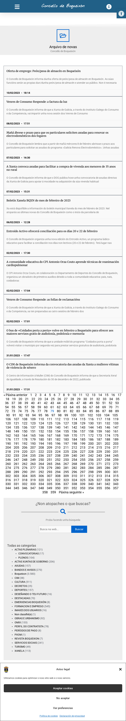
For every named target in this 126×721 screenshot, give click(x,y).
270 (91, 464)
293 (49, 472)
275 (16, 468)
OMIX (18, 622)
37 (13, 403)
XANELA (19, 650)
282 (74, 468)
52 (110, 403)
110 (41, 419)
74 (20, 411)
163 (16, 435)
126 (57, 423)
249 (33, 460)
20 (20, 399)
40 (33, 403)
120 (8, 423)
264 (41, 464)
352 (74, 488)
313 (99, 476)
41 (39, 403)
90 (8, 415)
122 (24, 423)
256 (91, 460)
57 (26, 407)
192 (24, 443)
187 (99, 439)
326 (91, 480)
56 (20, 407)
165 (33, 435)
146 (107, 427)
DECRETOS (21, 586)
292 (41, 472)
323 (66, 480)
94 (34, 415)
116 (91, 419)
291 (33, 472)
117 (99, 419)
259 (115, 460)
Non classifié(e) (23, 614)
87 (104, 411)
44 (58, 403)
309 (66, 476)
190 (8, 443)
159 (99, 431)
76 (33, 411)
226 (74, 451)
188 (107, 439)
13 (93, 395)
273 (115, 464)
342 (107, 484)
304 (24, 476)
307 (49, 476)
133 (115, 423)
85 (91, 411)
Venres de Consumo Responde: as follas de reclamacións (43, 299)
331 (16, 484)
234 (24, 455)
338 (74, 484)
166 (41, 435)
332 (24, 484)
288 (8, 472)
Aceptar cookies (63, 688)
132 (107, 423)
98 (60, 415)
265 (49, 464)
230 (107, 451)
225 (66, 451)
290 (24, 472)
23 (40, 399)
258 (107, 460)
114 (74, 419)
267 (66, 464)
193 (33, 443)
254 (74, 460)
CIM (17, 577)
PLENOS (23, 557)
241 (82, 455)
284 (91, 468)
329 (115, 480)
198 (74, 443)
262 (24, 464)
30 (85, 399)
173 (99, 435)
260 (8, 464)
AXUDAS (19, 565)
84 (84, 411)
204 (8, 447)
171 (82, 435)
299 (99, 472)
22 (33, 399)
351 (66, 488)
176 (8, 439)
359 (53, 492)
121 (16, 423)
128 (74, 423)
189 (115, 439)
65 (78, 407)
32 (98, 399)
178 (24, 439)
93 (27, 415)
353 (82, 488)
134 (8, 427)
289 (16, 472)
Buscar (79, 529)
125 (49, 423)
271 (99, 464)
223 (49, 451)
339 (82, 484)
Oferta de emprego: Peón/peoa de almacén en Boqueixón (43, 71)
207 (33, 447)
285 (99, 468)
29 (78, 399)
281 (66, 468)
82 (71, 411)
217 (115, 447)
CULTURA (20, 581)
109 (33, 419)
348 (41, 488)
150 (24, 431)
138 (41, 427)
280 (57, 468)
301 (115, 472)
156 (74, 431)
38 (20, 403)
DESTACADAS (22, 598)
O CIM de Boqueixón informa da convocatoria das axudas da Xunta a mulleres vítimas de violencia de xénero (62, 366)
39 (26, 403)
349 (49, 488)
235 (33, 455)
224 (57, 451)
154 (57, 431)
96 (47, 415)
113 (66, 419)
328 (107, 480)
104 (106, 415)
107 (16, 419)
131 (99, 423)
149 (16, 431)
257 (99, 460)
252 (57, 460)
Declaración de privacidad (72, 716)
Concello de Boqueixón (63, 6)
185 (82, 439)
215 (99, 447)
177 (16, 439)
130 (91, 423)
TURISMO (20, 646)
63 (65, 407)
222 (41, 451)
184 (74, 439)
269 (82, 464)
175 (115, 435)
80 (58, 411)
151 (33, 431)
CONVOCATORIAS (28, 553)
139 (49, 427)
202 (107, 443)
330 (8, 484)
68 (97, 407)
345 (16, 488)
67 (91, 407)
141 (66, 427)
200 (91, 443)
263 (33, 464)
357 (115, 488)
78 (46, 411)
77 (39, 411)
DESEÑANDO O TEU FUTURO (31, 594)
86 (97, 411)
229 (99, 451)
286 (107, 468)
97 (53, 415)
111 (49, 419)
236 (41, 455)
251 (49, 460)
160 (107, 431)
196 (57, 443)
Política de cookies (49, 716)
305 (33, 476)
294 (57, 472)
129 (82, 423)
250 (41, 460)
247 (16, 460)
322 (57, 480)
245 (115, 455)
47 (78, 403)
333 (33, 484)
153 (49, 431)
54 (7, 407)
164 (24, 435)
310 (74, 476)
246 (8, 460)
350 (57, 488)
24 (46, 399)
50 (97, 403)
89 (117, 411)
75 (26, 411)
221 (33, 451)
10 (74, 395)
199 (82, 443)
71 (117, 407)
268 (74, 464)
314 (107, 476)
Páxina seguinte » (71, 492)
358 (45, 492)
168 (57, 435)
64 (71, 407)
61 (52, 407)
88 (110, 411)
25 (53, 399)
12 (87, 395)
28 (72, 399)
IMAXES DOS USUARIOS (28, 610)
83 (78, 411)
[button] (121, 13)
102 (90, 415)
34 (111, 399)
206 (24, 447)
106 (8, 419)
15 (106, 395)
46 (71, 403)
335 (49, 484)
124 (41, 423)
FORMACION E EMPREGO (29, 606)
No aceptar (63, 698)
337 (66, 484)
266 (57, 464)
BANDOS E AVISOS (25, 569)
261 (16, 464)
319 (33, 480)
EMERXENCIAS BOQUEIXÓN (30, 602)
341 (99, 484)
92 (21, 415)
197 (66, 443)
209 (49, 447)
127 (66, 423)
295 (66, 472)
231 (115, 451)
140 (57, 427)
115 (82, 419)
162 (8, 435)
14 (100, 395)
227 (82, 451)
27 (66, 399)
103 (98, 415)
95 (40, 415)
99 (66, 415)
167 (49, 435)
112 (57, 419)
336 (57, 484)
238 (57, 455)
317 (16, 480)
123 (33, 423)
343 (115, 484)
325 (82, 480)
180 (41, 439)
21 (27, 399)
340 (91, 484)
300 (107, 472)
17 (119, 395)
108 (24, 419)
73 (13, 411)
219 (16, 451)
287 (115, 468)
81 (65, 411)
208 (41, 447)
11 (80, 395)
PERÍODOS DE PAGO (26, 630)
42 (46, 403)
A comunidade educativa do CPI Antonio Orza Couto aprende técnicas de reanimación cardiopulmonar (62, 263)
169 (66, 435)
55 (13, 407)
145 (99, 427)
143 (82, 427)
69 (104, 407)
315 (115, 476)
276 (24, 468)
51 (104, 403)
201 (99, 443)
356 (107, 488)
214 (91, 447)
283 (82, 468)
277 (33, 468)
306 (41, 476)
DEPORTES (21, 590)
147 (115, 427)
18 (7, 399)
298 (91, 472)
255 (82, 460)
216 (107, 447)
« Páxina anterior (15, 395)
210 (57, 447)
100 (73, 415)
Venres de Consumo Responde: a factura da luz (36, 101)
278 (41, 468)
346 (24, 488)
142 (74, 427)
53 (117, 403)
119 (115, 419)
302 (8, 476)
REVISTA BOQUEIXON (27, 638)
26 (59, 399)
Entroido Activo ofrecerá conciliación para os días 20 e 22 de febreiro (52, 231)
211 (66, 447)
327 (99, 480)
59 (39, 407)
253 (66, 460)
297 (82, 472)
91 (14, 415)
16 (113, 395)
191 (16, 443)
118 (107, 419)
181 (49, 439)
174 (107, 435)
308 (57, 476)
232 (8, 455)
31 (91, 399)
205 (16, 447)
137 (33, 427)
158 (91, 431)
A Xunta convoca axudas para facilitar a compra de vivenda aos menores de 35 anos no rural (61, 168)
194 (41, 443)
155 (66, 431)
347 (33, 488)
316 (8, 480)
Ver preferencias (63, 708)
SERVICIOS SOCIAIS (26, 642)
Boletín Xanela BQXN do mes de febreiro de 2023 (38, 200)
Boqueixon (20, 573)
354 (91, 488)
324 (74, 480)
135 (16, 427)
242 (91, 455)
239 (66, 455)
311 (82, 476)
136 (24, 427)
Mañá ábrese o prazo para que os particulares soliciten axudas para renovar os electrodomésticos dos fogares (57, 134)
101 (82, 415)
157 (82, 431)
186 (91, 439)
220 (24, 451)
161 (115, 431)
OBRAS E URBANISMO (27, 618)
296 (74, 472)
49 (91, 403)
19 (14, 399)
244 (107, 455)
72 (7, 411)
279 (49, 468)
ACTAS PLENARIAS (25, 549)
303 (16, 476)
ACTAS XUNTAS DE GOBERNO (31, 561)
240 (74, 455)
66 (84, 407)
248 (24, 460)
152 (41, 431)
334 (41, 484)
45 (65, 403)
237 (49, 455)
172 (91, 435)
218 (8, 451)
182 (57, 439)
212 (74, 447)
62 (58, 407)
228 (91, 451)
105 (115, 415)
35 (117, 399)
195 (49, 443)
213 (82, 447)
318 (24, 480)
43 (52, 403)
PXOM (18, 634)
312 (91, 476)
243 (99, 455)
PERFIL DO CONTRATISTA (29, 626)
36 (7, 403)
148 (8, 431)
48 (84, 403)
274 (8, 468)
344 (8, 488)
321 (49, 480)
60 (46, 407)
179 (33, 439)
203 (115, 443)
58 (33, 407)
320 (41, 480)
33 (104, 399)
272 (107, 464)
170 (74, 435)
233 (16, 455)
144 (91, 427)
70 (110, 407)
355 (99, 488)
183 (66, 439)
